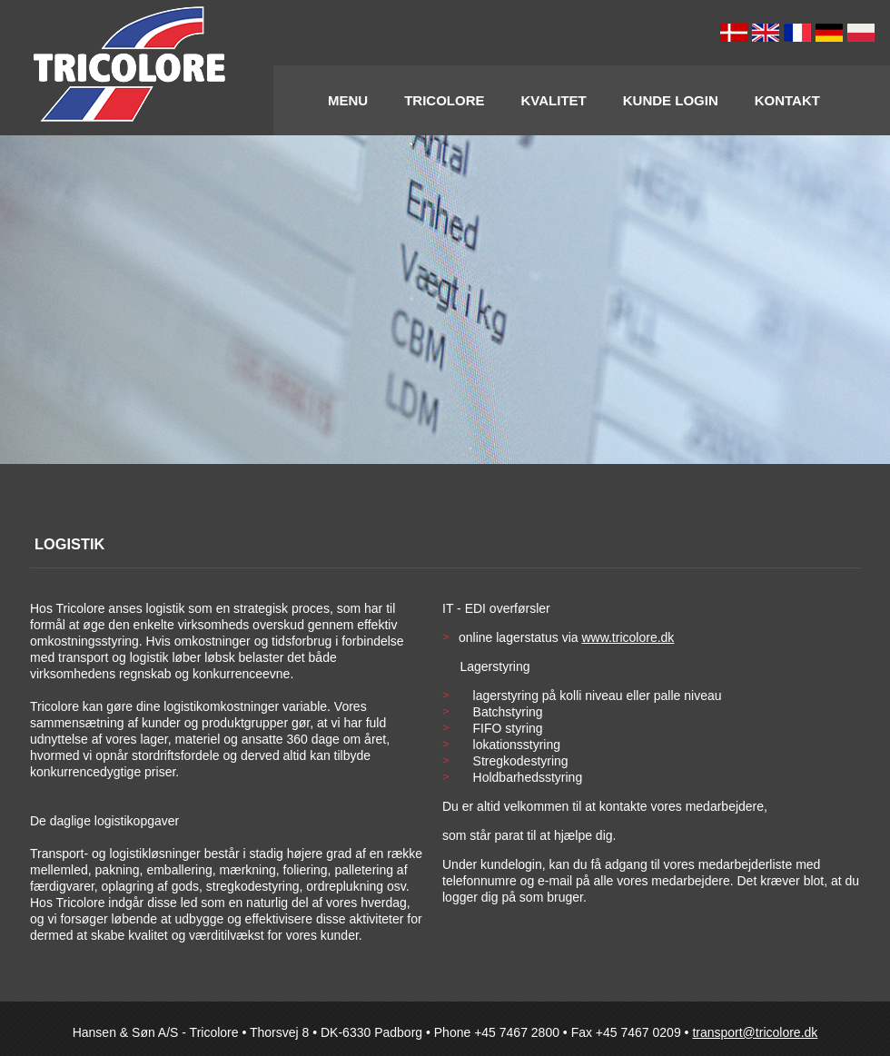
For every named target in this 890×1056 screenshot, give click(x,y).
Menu (348, 100)
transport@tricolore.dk (754, 1032)
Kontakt (787, 100)
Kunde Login (670, 100)
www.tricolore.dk (627, 637)
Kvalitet (554, 100)
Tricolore (444, 100)
